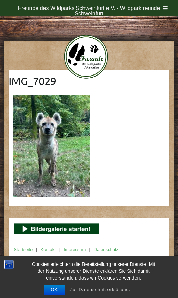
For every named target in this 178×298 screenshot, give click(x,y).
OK (54, 289)
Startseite (23, 249)
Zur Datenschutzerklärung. (99, 289)
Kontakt (48, 249)
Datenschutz (106, 249)
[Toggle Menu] (165, 8)
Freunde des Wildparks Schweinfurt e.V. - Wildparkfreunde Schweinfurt (89, 10)
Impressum (75, 249)
